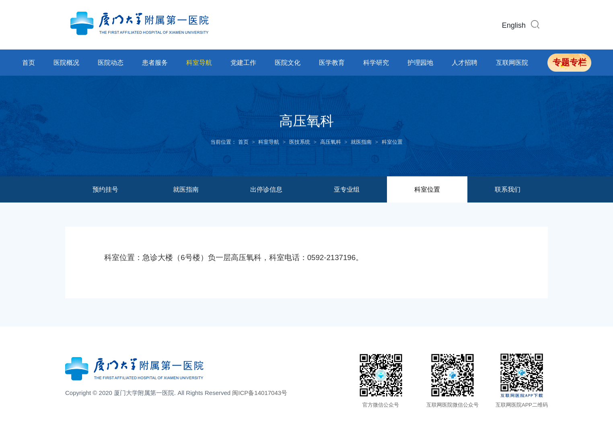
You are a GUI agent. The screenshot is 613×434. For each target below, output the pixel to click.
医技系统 (299, 142)
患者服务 (155, 62)
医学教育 (332, 62)
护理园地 (420, 62)
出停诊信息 (266, 189)
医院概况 (66, 62)
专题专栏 (569, 62)
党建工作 (243, 62)
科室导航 (199, 62)
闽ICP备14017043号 (259, 392)
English (514, 25)
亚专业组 (347, 189)
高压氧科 (330, 142)
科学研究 (376, 62)
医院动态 (110, 62)
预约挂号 (105, 189)
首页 (28, 62)
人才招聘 (464, 62)
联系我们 (507, 189)
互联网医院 (512, 62)
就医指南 (361, 142)
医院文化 (287, 62)
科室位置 (392, 142)
